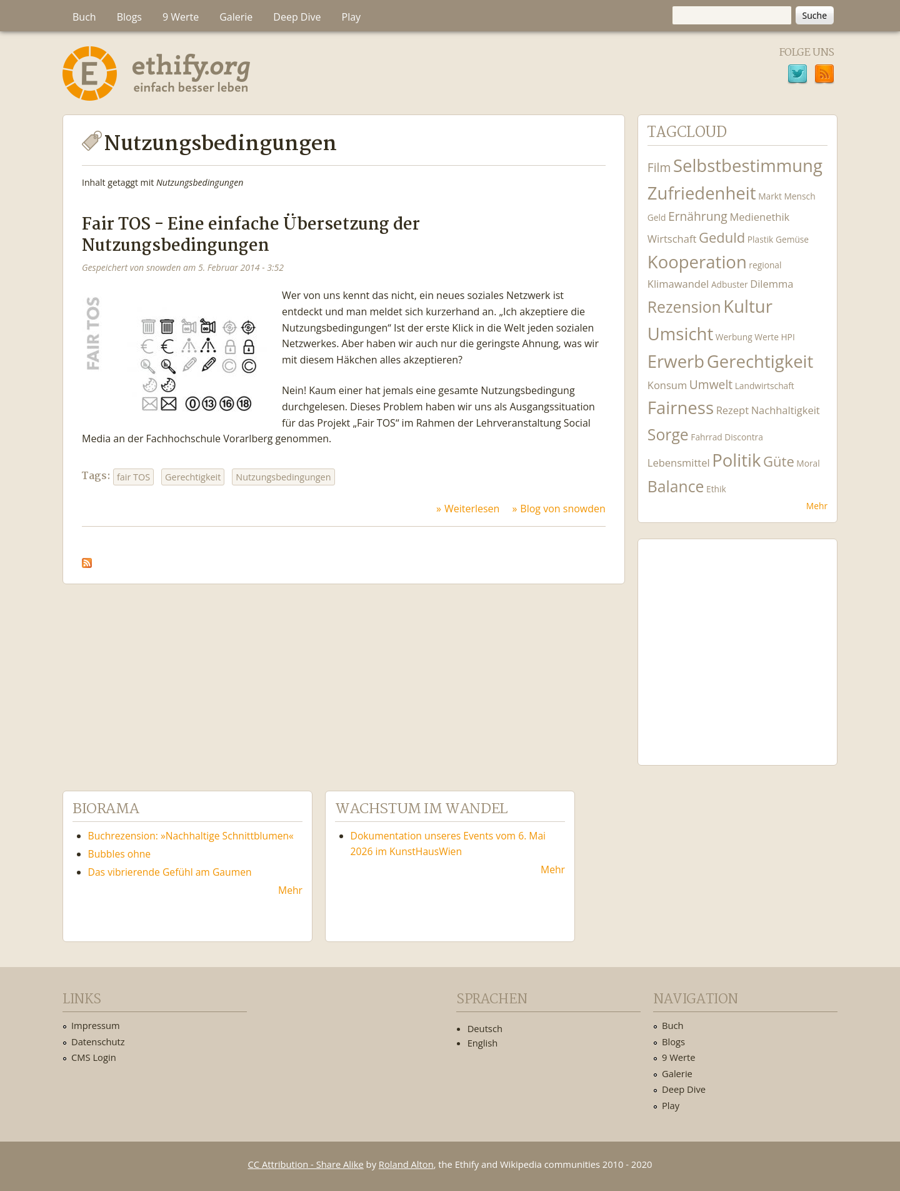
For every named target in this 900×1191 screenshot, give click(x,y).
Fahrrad (706, 437)
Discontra (743, 437)
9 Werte (180, 17)
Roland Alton (406, 1164)
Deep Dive (297, 17)
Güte (778, 461)
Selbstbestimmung (747, 165)
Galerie (235, 17)
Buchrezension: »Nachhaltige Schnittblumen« (191, 836)
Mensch (800, 196)
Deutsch (485, 1028)
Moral (807, 463)
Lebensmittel (679, 462)
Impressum (95, 1025)
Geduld (722, 237)
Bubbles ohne (119, 854)
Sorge (668, 434)
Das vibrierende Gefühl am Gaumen (170, 872)
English (483, 1042)
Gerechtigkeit (193, 477)
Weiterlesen (471, 508)
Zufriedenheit (702, 193)
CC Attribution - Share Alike (306, 1164)
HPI (787, 337)
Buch (84, 17)
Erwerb (676, 361)
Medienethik (759, 217)
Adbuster (729, 284)
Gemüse (792, 239)
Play (351, 17)
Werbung (734, 337)
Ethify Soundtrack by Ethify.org (738, 642)
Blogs (129, 17)
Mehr (817, 506)
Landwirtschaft (764, 386)
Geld (657, 217)
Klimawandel (678, 283)
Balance (676, 486)
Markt (770, 196)
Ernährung (698, 216)
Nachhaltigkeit (785, 410)
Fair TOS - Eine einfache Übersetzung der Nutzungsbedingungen (251, 235)
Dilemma (771, 283)
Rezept (732, 410)
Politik (736, 460)
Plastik (761, 239)
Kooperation (697, 261)
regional (765, 265)
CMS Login (93, 1057)
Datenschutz (98, 1041)
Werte (766, 337)
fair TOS (133, 477)
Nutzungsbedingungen (283, 477)
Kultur (747, 306)
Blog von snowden (562, 508)
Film (659, 167)
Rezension (684, 306)
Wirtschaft (672, 238)
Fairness (681, 407)
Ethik (716, 489)
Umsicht (680, 333)
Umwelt (710, 384)
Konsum (667, 385)
